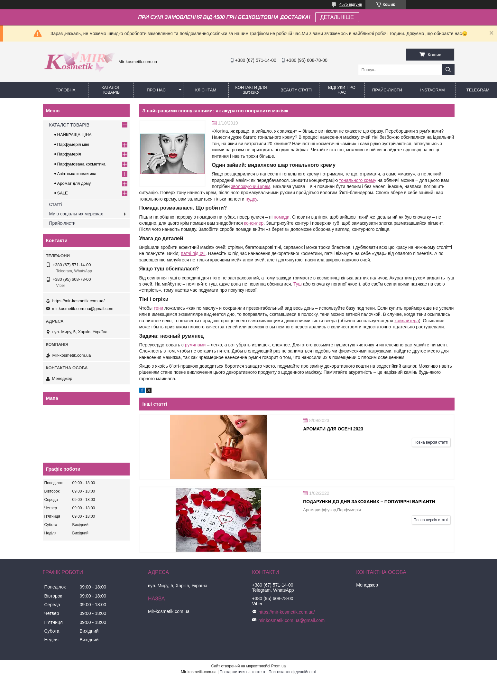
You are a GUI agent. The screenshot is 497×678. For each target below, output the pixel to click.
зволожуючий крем (250, 186)
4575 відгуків (350, 4)
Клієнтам (205, 90)
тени (158, 308)
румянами (195, 344)
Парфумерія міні (73, 144)
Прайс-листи (387, 90)
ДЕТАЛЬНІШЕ (337, 17)
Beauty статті (296, 90)
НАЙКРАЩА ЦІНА (74, 134)
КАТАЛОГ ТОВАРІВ (111, 90)
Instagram (432, 90)
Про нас (156, 90)
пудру (250, 199)
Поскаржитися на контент (242, 672)
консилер (253, 223)
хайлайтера (406, 320)
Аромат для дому (74, 183)
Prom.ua (278, 666)
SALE (62, 193)
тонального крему (357, 180)
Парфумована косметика (81, 164)
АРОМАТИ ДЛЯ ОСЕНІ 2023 (333, 428)
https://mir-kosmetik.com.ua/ (78, 300)
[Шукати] (448, 69)
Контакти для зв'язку (251, 90)
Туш (297, 284)
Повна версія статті (431, 442)
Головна (66, 90)
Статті (55, 204)
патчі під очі (193, 253)
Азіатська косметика (77, 173)
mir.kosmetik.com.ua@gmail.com (83, 308)
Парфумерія (69, 154)
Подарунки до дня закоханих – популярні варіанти (369, 501)
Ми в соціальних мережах (76, 213)
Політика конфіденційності (292, 672)
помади (282, 217)
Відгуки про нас (341, 90)
